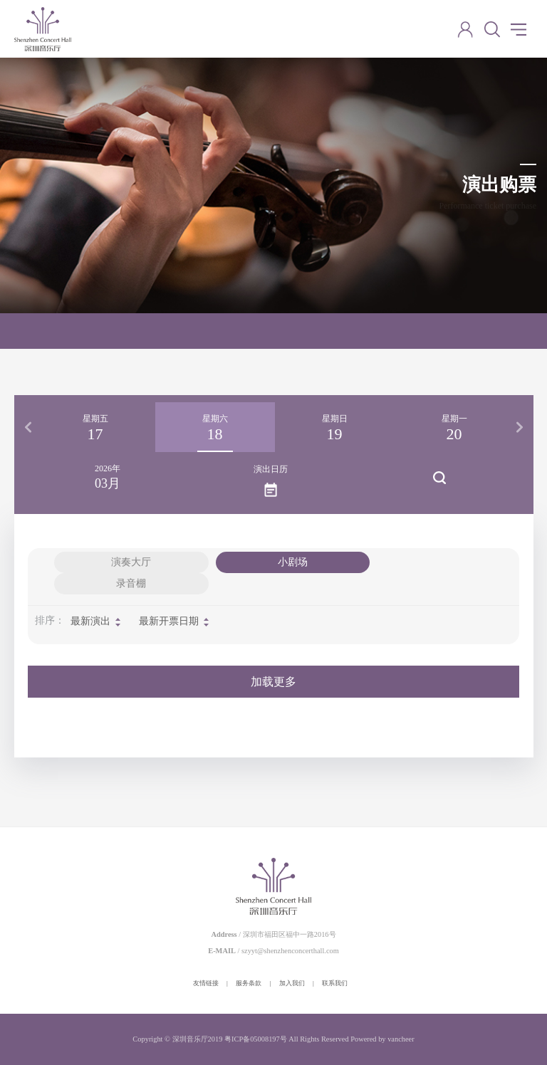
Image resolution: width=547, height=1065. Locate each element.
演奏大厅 (131, 562)
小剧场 (293, 562)
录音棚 (131, 583)
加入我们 (292, 983)
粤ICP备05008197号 (255, 1039)
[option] (95, 427)
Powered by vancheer (382, 1039)
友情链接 (206, 983)
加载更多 (273, 682)
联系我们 (335, 983)
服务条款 (248, 983)
